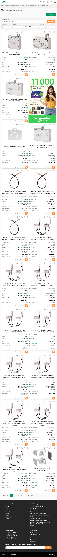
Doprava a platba (34, 508)
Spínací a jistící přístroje (31, 5)
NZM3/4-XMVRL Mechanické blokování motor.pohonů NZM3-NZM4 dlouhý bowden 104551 (42, 423)
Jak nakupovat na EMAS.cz (36, 506)
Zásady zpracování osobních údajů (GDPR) (40, 515)
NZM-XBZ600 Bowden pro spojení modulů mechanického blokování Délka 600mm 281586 (42, 192)
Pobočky (7, 513)
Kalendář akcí (8, 511)
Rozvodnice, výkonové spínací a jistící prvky (14, 5)
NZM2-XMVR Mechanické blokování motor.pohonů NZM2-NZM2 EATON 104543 (42, 238)
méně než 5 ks (23, 57)
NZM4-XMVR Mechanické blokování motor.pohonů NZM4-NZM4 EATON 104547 (42, 331)
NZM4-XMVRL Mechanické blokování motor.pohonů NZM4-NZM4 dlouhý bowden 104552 (14, 469)
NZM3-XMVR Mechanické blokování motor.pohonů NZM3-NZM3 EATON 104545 (42, 284)
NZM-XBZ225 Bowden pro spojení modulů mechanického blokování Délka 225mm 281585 (14, 192)
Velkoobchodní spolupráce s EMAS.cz (39, 520)
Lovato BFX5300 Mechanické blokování (14, 146)
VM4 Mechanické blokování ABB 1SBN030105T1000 (42, 469)
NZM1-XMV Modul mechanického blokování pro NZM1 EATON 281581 (42, 53)
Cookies (32, 525)
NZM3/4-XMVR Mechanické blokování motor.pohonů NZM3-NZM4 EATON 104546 (14, 331)
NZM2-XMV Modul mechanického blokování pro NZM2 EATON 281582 (14, 53)
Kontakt (7, 506)
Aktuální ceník (33, 516)
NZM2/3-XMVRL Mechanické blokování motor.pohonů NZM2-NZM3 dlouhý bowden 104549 (42, 377)
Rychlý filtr (51, 14)
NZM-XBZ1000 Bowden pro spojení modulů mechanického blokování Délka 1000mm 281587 (14, 238)
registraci (7, 66)
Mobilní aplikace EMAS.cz (36, 518)
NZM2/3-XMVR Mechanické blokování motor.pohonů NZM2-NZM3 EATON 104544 (14, 284)
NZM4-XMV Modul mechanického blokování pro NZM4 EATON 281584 (42, 146)
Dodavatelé (8, 517)
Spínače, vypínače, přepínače (44, 5)
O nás (6, 508)
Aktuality (7, 510)
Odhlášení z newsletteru (11, 519)
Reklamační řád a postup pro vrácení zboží (40, 513)
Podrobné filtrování (31, 27)
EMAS (2, 5)
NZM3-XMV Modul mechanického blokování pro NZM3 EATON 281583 (14, 100)
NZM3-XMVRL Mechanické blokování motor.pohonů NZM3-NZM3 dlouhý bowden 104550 (14, 423)
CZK (44, 2)
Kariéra (7, 515)
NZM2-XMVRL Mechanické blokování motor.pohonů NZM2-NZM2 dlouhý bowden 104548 (14, 377)
